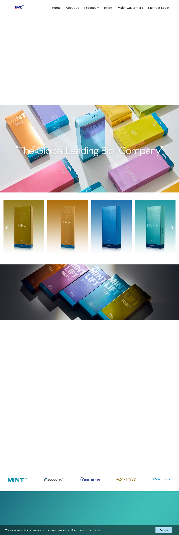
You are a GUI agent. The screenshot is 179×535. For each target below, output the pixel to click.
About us (72, 8)
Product (91, 8)
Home (56, 8)
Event (108, 8)
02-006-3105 (104, 509)
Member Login (158, 8)
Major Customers (130, 8)
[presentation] (6, 228)
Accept (163, 530)
